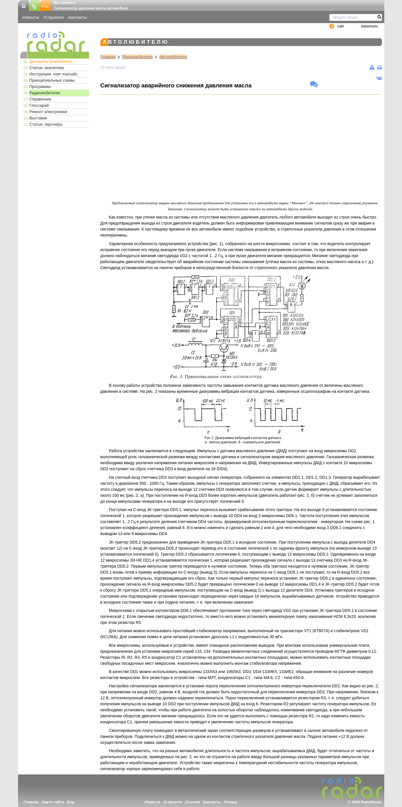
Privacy (230, 802)
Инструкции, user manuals (53, 74)
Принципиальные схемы (52, 80)
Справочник (40, 99)
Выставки (38, 118)
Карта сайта (53, 802)
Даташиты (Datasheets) (51, 61)
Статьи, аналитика (46, 67)
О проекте (54, 17)
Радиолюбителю (44, 93)
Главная (108, 57)
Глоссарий (39, 105)
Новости (31, 17)
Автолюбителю (173, 57)
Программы (40, 86)
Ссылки (193, 802)
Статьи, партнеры (46, 124)
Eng (70, 802)
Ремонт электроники (48, 111)
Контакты (77, 17)
